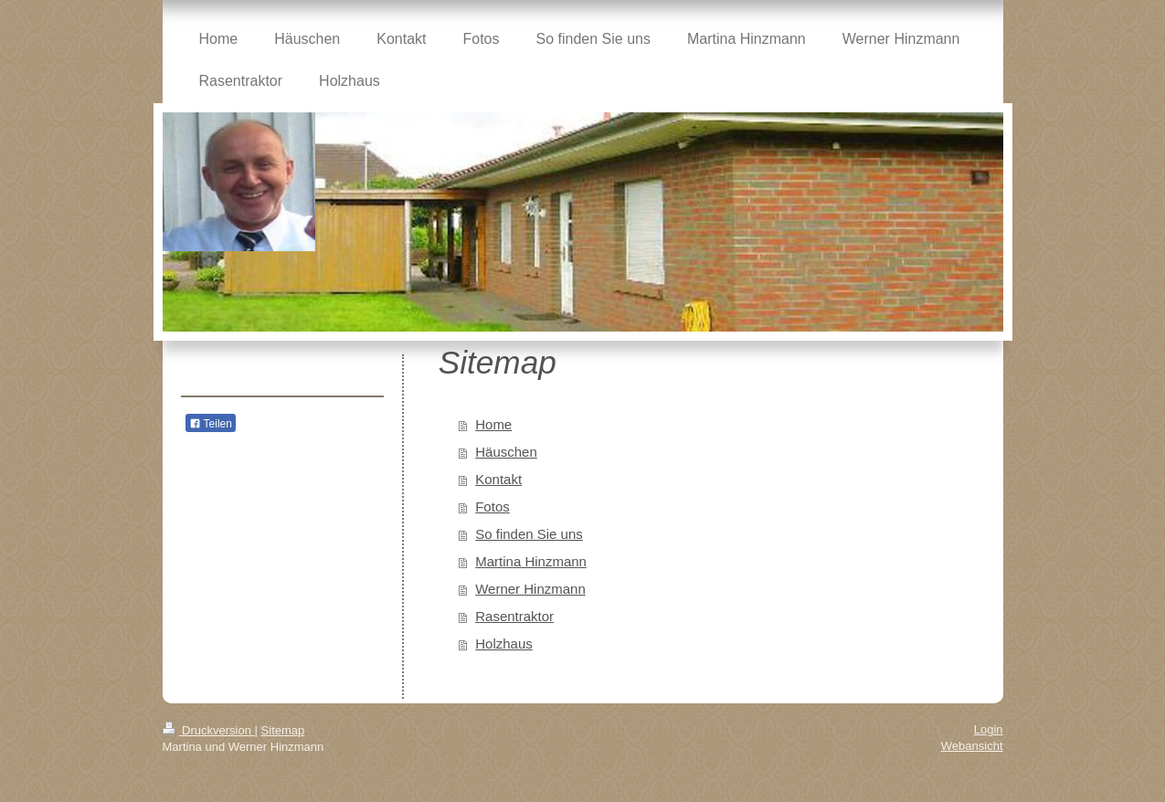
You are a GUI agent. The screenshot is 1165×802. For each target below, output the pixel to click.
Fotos (492, 506)
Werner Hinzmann (530, 588)
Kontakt (498, 479)
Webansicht (972, 746)
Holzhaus (504, 643)
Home (493, 424)
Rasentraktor (514, 616)
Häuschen (506, 451)
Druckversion (209, 730)
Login (988, 729)
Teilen (210, 423)
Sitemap (283, 730)
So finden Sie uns (529, 534)
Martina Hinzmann (531, 561)
